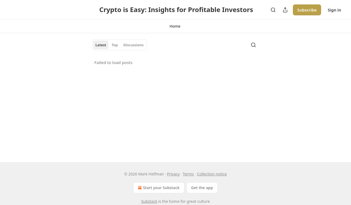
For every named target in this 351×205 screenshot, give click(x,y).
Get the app (202, 187)
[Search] (273, 9)
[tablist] (119, 44)
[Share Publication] (285, 9)
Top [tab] (115, 44)
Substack (149, 201)
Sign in (334, 10)
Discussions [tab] (133, 44)
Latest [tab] (100, 44)
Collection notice (212, 174)
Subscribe (307, 10)
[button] (175, 26)
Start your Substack (158, 188)
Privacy (173, 174)
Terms (188, 174)
